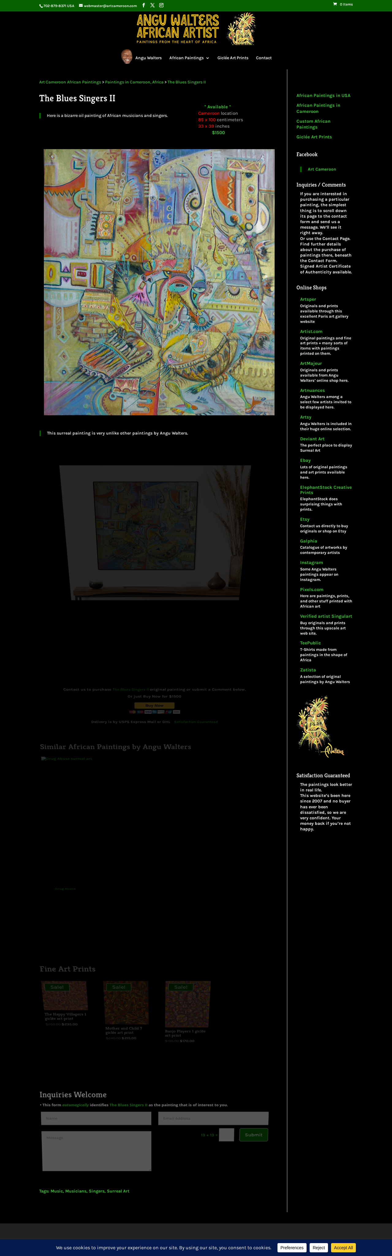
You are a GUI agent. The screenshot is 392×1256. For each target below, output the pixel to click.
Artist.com (311, 331)
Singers (96, 1191)
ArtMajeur (311, 363)
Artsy (305, 417)
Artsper (308, 299)
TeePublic (310, 643)
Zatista (308, 670)
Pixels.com (311, 589)
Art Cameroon (322, 169)
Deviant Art (312, 439)
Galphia (308, 541)
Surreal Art (118, 1191)
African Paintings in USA (323, 95)
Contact (264, 57)
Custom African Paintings (313, 124)
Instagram (311, 562)
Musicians (75, 1191)
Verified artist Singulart (326, 616)
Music (57, 1191)
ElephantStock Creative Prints (326, 490)
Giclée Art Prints (232, 57)
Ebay (305, 460)
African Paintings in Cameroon (318, 108)
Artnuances (312, 390)
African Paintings (186, 57)
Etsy (305, 519)
